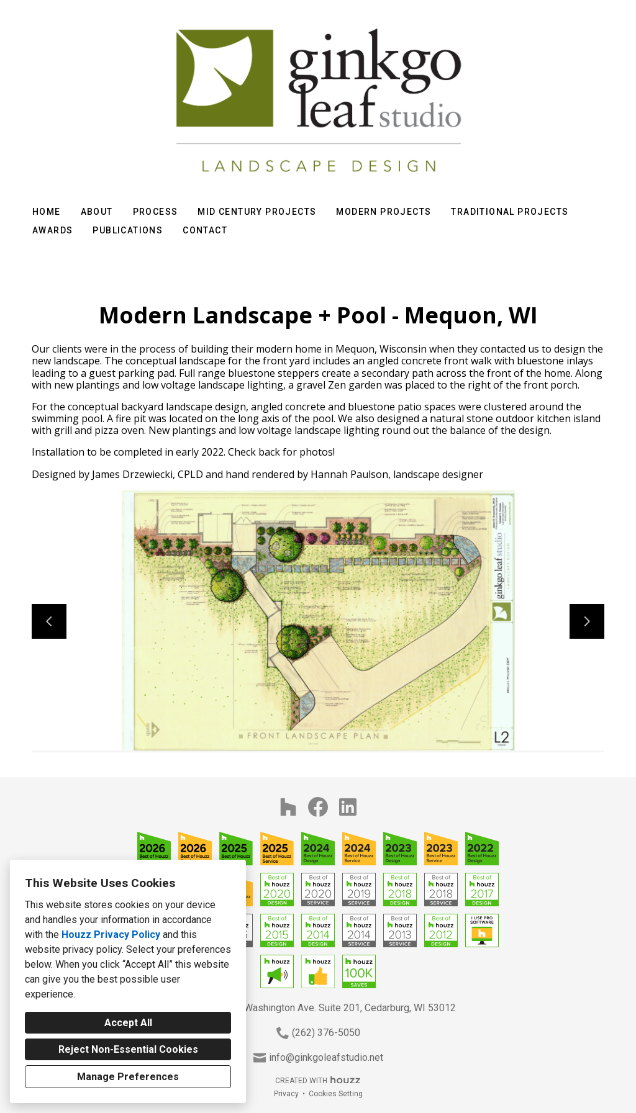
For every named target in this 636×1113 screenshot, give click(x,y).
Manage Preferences (128, 1077)
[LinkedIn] (348, 807)
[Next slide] (587, 621)
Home (46, 212)
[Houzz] (288, 807)
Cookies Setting (336, 1093)
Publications (128, 230)
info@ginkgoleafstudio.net (326, 1057)
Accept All (128, 1023)
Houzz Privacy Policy (110, 934)
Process (155, 212)
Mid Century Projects (257, 212)
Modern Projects (383, 212)
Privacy (286, 1093)
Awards (52, 230)
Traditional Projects (509, 212)
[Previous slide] (49, 621)
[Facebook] (318, 807)
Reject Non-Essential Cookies (128, 1049)
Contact (205, 230)
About (97, 212)
